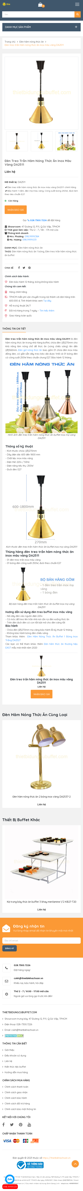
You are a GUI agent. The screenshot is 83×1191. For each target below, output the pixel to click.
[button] (77, 14)
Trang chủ (10, 41)
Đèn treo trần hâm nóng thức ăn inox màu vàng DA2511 (34, 44)
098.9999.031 (10, 1186)
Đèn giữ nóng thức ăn (30, 350)
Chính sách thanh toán (16, 1086)
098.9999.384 (32, 236)
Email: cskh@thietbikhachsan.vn (21, 1029)
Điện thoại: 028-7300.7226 (18, 1024)
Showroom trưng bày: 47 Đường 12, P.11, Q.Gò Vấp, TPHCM (36, 1018)
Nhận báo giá (16, 209)
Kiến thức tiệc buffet (15, 1066)
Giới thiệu (9, 1049)
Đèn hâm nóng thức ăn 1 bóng (28, 251)
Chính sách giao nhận (16, 1092)
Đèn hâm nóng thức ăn (31, 41)
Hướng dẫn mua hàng (16, 1072)
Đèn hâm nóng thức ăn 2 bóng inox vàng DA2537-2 (42, 796)
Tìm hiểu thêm (47, 310)
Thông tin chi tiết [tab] (14, 328)
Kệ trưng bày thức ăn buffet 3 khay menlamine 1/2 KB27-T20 (41, 901)
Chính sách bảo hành (16, 1097)
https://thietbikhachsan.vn (56, 1157)
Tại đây (47, 300)
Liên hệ (8, 1061)
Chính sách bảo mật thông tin (20, 1109)
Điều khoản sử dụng (15, 1055)
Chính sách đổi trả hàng (17, 1103)
